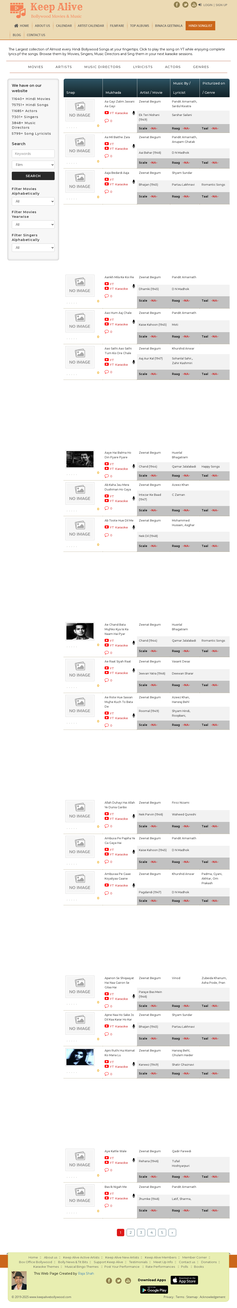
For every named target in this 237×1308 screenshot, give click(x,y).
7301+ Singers (25, 117)
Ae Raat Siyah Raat (118, 661)
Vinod (176, 978)
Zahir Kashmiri (182, 363)
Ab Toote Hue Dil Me (119, 520)
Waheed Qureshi (184, 814)
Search (18, 144)
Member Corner (194, 1257)
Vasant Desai (181, 661)
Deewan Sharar (182, 673)
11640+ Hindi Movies (31, 99)
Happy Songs (211, 466)
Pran (222, 982)
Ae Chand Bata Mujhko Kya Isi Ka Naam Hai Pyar (116, 629)
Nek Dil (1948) (148, 536)
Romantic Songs (213, 184)
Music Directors (102, 67)
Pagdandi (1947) (150, 892)
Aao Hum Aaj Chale (118, 313)
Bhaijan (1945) (148, 184)
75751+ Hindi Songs (30, 105)
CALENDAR (64, 26)
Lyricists (143, 67)
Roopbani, (179, 715)
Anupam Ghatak (183, 142)
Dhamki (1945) (149, 289)
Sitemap (192, 1297)
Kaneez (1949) (149, 1064)
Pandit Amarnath (184, 277)
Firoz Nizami (180, 802)
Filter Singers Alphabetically (26, 237)
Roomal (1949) (149, 711)
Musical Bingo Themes (81, 1266)
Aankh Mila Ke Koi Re (119, 277)
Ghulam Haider (182, 1055)
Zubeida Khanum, (214, 978)
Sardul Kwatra (181, 106)
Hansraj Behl (180, 702)
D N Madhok (180, 152)
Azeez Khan (180, 485)
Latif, (175, 1199)
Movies (34, 67)
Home (24, 26)
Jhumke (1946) (149, 1199)
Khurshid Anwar (183, 348)
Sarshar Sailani (182, 115)
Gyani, (217, 874)
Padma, (207, 874)
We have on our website (27, 88)
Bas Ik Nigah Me (116, 1187)
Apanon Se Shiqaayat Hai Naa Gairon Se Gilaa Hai (119, 982)
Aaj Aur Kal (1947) (151, 358)
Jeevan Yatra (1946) (152, 673)
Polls (184, 1266)
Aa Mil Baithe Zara (117, 137)
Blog (17, 35)
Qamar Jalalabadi (184, 466)
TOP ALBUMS (139, 26)
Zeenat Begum (150, 101)
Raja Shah (86, 1273)
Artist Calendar (91, 26)
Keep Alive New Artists (122, 1257)
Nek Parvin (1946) (151, 814)
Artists (63, 67)
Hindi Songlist (200, 26)
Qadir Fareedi (181, 1151)
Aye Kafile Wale (116, 1151)
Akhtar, (207, 878)
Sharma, (185, 1199)
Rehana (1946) (149, 1161)
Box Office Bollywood (35, 1262)
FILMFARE (117, 26)
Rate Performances (160, 1266)
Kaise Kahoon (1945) (153, 324)
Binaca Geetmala (169, 26)
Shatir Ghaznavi (183, 1064)
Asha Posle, (210, 982)
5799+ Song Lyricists (31, 133)
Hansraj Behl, (181, 1050)
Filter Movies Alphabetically (26, 191)
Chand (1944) (148, 466)
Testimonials (138, 1262)
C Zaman (178, 494)
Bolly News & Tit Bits (73, 1262)
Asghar (189, 525)
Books (199, 1266)
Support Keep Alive (108, 1262)
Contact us (36, 35)
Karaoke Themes (46, 1266)
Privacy (169, 1297)
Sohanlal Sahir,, (182, 358)
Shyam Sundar (182, 173)
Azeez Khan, (181, 697)
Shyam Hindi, (181, 711)
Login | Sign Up (215, 5)
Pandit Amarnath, (184, 101)
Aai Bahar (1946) (150, 152)
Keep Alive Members (160, 1257)
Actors (174, 67)
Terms (180, 1297)
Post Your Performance (122, 1266)
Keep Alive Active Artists (81, 1257)
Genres (203, 67)
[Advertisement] (113, 238)
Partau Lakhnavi (183, 184)
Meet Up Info (163, 1262)
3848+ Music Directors (24, 125)
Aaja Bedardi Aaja (117, 173)
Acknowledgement (212, 1297)
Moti (175, 324)
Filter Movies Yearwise (24, 214)
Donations (209, 1262)
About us (42, 26)
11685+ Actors (24, 111)
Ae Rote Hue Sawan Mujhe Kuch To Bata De (119, 702)
